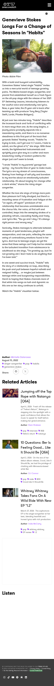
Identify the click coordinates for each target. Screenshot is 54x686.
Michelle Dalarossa (21, 357)
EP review (27, 532)
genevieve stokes (12, 366)
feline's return (29, 433)
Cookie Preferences (36, 671)
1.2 (36, 532)
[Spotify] (17, 677)
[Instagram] (4, 677)
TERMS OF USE (43, 667)
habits (36, 363)
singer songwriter (13, 363)
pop (27, 363)
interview (33, 430)
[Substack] (21, 677)
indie (32, 479)
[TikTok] (8, 677)
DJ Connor (33, 473)
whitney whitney (37, 529)
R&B (42, 430)
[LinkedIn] (26, 677)
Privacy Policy (35, 669)
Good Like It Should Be (33, 481)
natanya (42, 433)
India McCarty (34, 523)
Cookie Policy (46, 669)
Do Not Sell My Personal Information (16, 671)
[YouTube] (13, 677)
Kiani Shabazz (34, 425)
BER (38, 479)
